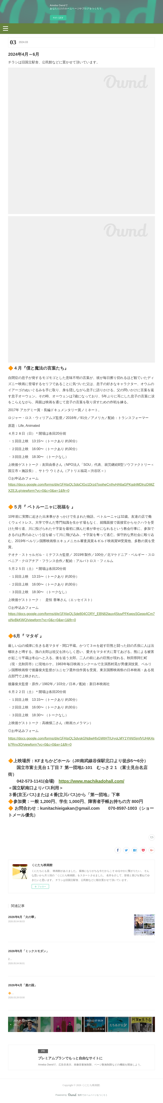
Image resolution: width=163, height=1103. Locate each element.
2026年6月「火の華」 (22, 917)
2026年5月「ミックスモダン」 (28, 951)
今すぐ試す (58, 18)
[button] (5, 28)
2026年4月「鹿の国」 (22, 985)
